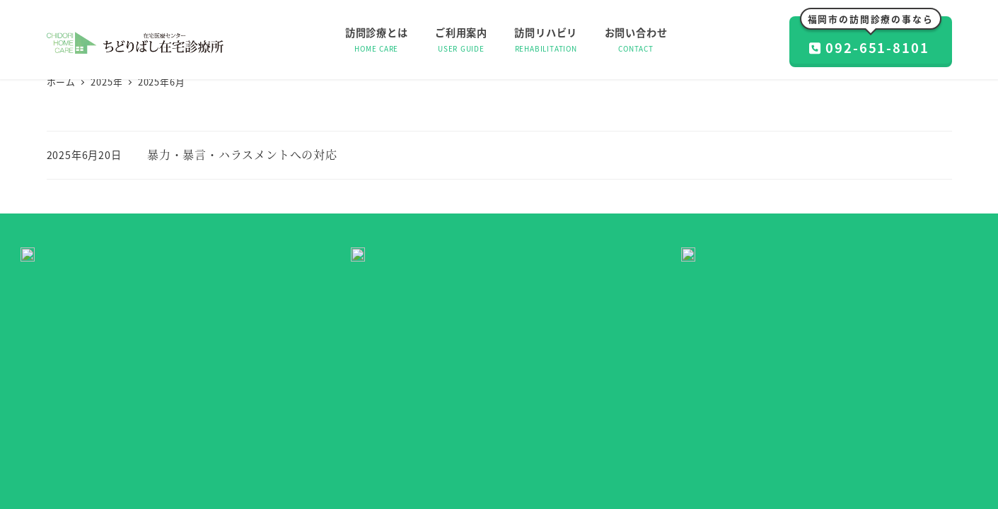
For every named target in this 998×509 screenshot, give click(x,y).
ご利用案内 (414, 448)
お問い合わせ (540, 448)
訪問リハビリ (475, 448)
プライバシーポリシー (624, 448)
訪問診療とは (354, 448)
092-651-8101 (870, 36)
